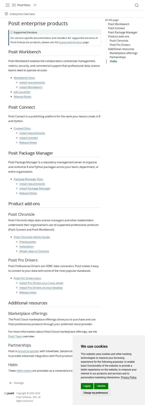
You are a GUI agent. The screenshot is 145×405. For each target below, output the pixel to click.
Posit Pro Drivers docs (27, 278)
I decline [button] (101, 386)
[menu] (7, 5)
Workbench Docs (24, 78)
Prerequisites (27, 242)
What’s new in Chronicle (34, 251)
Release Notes (22, 96)
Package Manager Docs (28, 179)
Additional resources (121, 49)
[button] (6, 14)
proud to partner (28, 351)
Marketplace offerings (124, 53)
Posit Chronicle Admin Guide (32, 237)
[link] (129, 377)
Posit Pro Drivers (120, 45)
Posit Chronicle (119, 40)
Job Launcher (22, 92)
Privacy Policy (129, 377)
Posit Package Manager (123, 32)
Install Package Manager (34, 188)
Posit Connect (116, 28)
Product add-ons (118, 36)
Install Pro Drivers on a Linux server (41, 283)
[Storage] (16, 383)
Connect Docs (22, 128)
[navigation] (89, 14)
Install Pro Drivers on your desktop (41, 287)
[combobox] (137, 5)
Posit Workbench (118, 24)
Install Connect (28, 138)
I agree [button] (87, 386)
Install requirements (32, 82)
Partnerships (118, 57)
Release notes (27, 292)
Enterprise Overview (22, 14)
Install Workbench (30, 87)
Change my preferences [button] (96, 392)
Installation (26, 246)
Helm (113, 61)
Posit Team (15, 336)
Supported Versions (70, 42)
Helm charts (24, 370)
